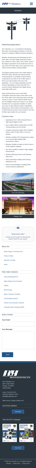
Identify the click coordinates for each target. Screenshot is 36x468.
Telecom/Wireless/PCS (11, 277)
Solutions (18, 11)
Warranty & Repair (9, 260)
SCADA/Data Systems (11, 298)
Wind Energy (8, 290)
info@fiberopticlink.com (9, 396)
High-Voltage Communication (13, 281)
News (5, 264)
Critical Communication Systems (14, 303)
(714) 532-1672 (11, 392)
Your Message (7, 329)
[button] (18, 411)
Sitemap (8, 463)
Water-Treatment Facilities (12, 294)
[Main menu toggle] (31, 3)
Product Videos (8, 256)
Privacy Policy (26, 463)
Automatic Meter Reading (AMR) (14, 307)
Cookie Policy (16, 463)
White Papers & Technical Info (13, 251)
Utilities (6, 285)
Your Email (6, 320)
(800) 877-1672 (13, 394)
